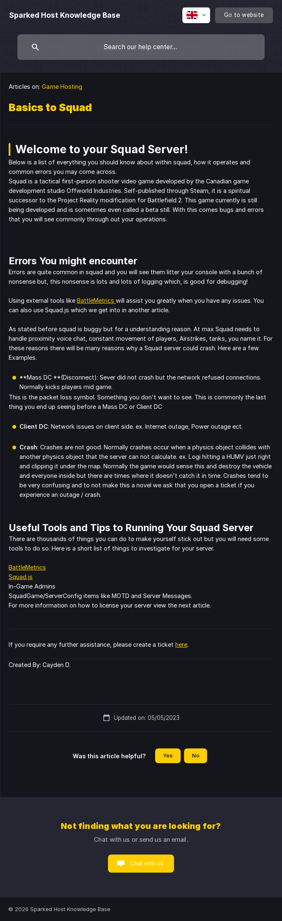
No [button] (195, 755)
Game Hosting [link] (62, 86)
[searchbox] (141, 47)
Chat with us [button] (147, 863)
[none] (64, 15)
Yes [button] (168, 755)
